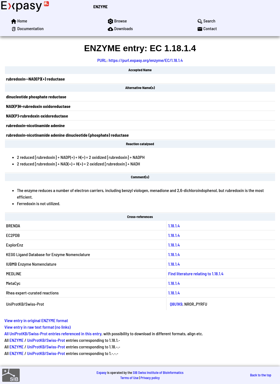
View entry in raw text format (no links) (37, 326)
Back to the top (260, 375)
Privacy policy (150, 378)
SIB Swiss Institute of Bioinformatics (158, 372)
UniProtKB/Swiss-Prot (46, 340)
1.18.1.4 (174, 225)
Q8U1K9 (176, 303)
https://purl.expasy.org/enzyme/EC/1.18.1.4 (146, 60)
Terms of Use (129, 378)
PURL (102, 60)
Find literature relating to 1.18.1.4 (195, 273)
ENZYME (100, 6)
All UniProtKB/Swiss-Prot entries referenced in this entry (52, 333)
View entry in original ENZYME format (36, 320)
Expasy (101, 372)
